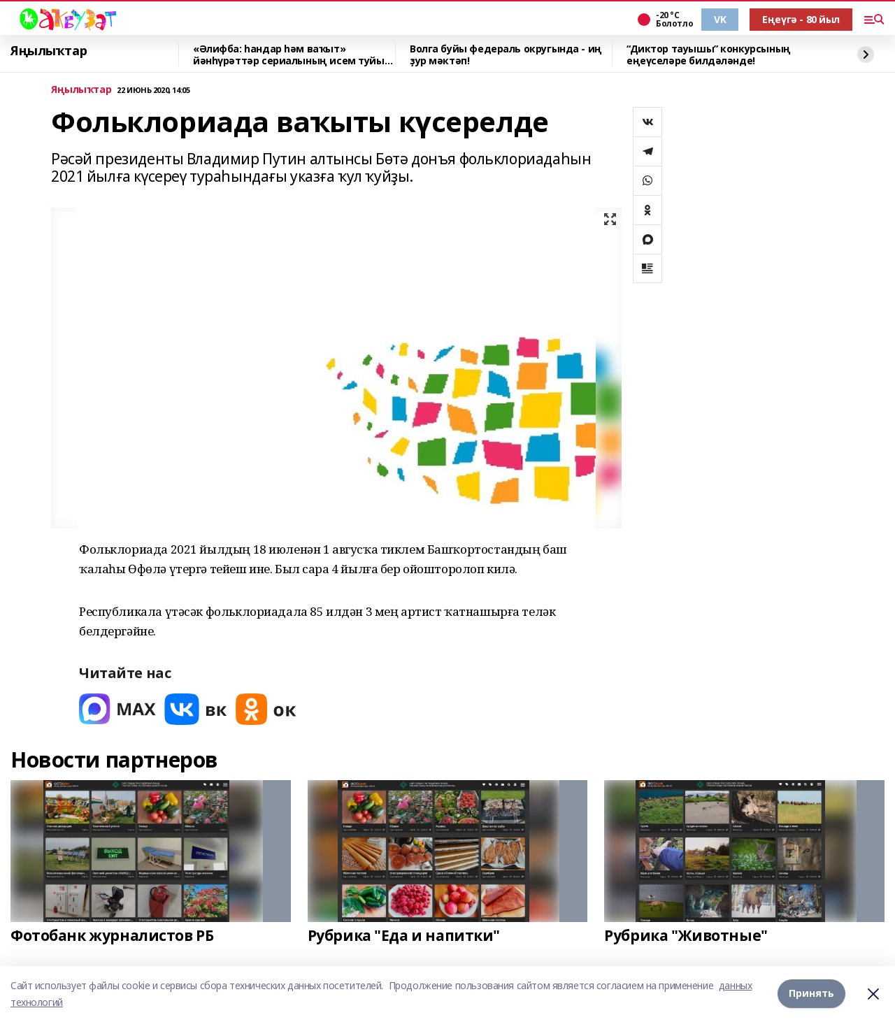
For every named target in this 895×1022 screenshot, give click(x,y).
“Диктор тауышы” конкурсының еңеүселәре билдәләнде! (708, 54)
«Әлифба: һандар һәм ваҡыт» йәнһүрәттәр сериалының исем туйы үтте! (289, 54)
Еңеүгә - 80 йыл (801, 19)
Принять (811, 993)
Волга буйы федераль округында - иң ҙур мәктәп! (506, 54)
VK (720, 19)
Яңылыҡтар (48, 51)
